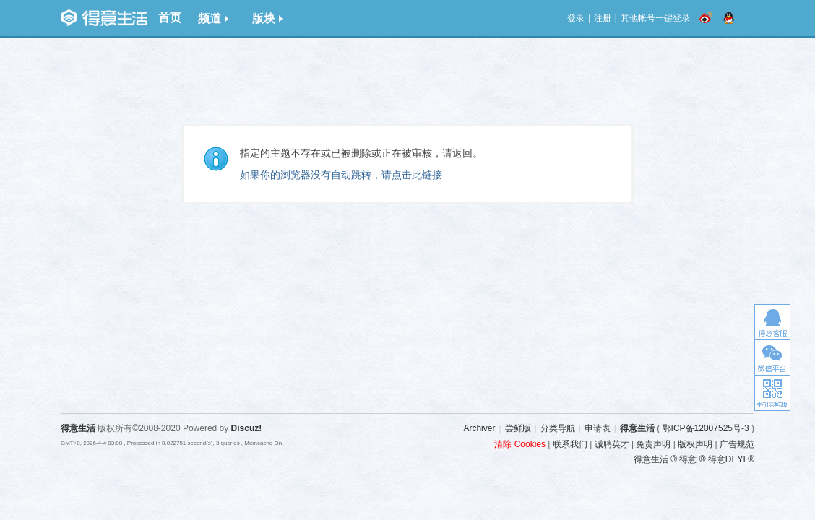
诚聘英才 (612, 444)
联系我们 (570, 444)
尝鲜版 (518, 428)
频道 (213, 18)
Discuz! (246, 428)
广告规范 (737, 444)
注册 (602, 18)
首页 (169, 18)
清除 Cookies (520, 444)
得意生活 (637, 428)
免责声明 (653, 444)
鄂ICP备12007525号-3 (706, 428)
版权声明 (695, 444)
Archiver (479, 428)
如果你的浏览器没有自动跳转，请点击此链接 (341, 175)
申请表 (598, 428)
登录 (576, 18)
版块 (267, 18)
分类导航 (557, 428)
